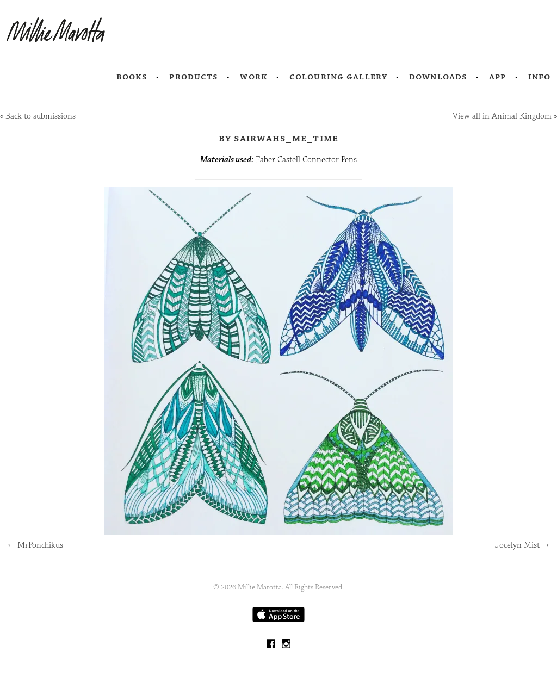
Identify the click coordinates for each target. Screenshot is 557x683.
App (497, 77)
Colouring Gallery (338, 77)
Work (254, 77)
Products (193, 77)
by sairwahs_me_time (279, 138)
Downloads (438, 77)
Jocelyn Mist (522, 545)
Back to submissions (40, 116)
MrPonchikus (35, 545)
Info (539, 77)
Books (132, 77)
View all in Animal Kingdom (502, 116)
